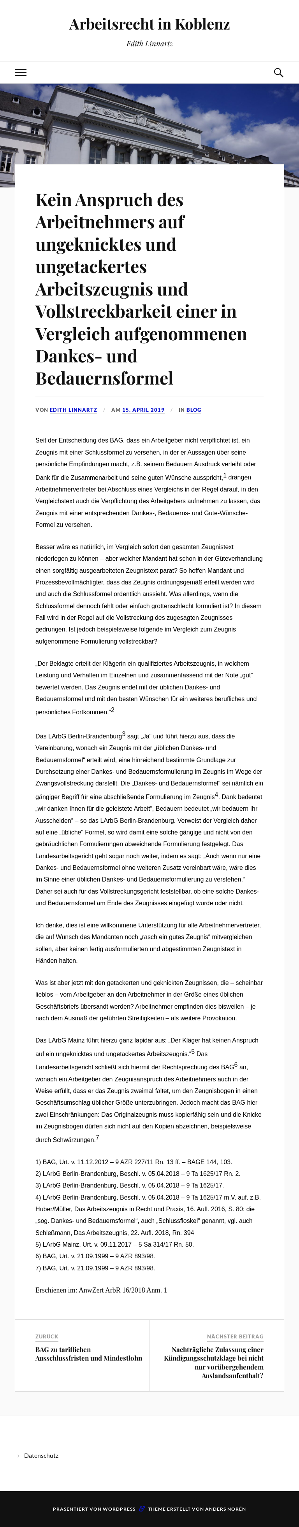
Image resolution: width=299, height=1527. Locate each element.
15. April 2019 (143, 410)
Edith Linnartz (73, 410)
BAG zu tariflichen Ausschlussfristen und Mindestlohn (88, 1353)
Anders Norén (225, 1509)
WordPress (119, 1509)
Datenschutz (41, 1455)
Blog (193, 410)
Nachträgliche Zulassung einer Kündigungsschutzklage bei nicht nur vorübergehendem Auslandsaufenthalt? (214, 1362)
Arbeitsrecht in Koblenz (149, 23)
